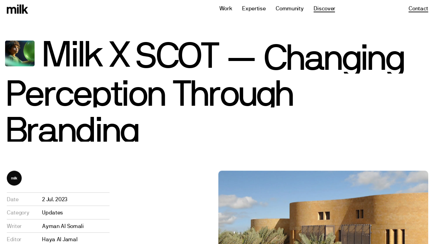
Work (225, 8)
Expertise (253, 8)
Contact (418, 8)
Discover (324, 8)
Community (289, 8)
